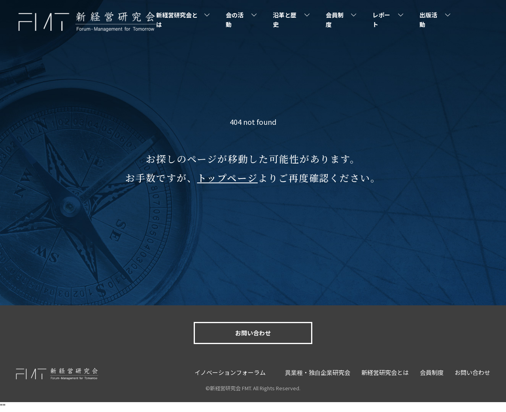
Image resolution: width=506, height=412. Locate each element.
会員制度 (335, 19)
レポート (381, 19)
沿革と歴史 (284, 19)
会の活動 (235, 19)
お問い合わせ (253, 333)
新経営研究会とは (177, 19)
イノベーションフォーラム (230, 372)
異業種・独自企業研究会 (317, 372)
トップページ (227, 177)
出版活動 (428, 19)
